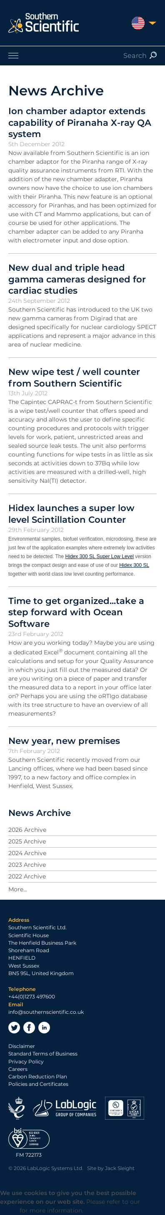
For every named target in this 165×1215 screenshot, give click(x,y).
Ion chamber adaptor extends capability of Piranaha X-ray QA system (79, 122)
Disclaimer (21, 1046)
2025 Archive (27, 841)
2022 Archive (27, 876)
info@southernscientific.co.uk (46, 1012)
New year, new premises (64, 740)
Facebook (29, 1027)
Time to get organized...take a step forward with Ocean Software (76, 612)
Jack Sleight (120, 1168)
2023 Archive (27, 864)
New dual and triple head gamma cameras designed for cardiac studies (77, 279)
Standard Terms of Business (43, 1053)
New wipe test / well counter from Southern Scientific (74, 377)
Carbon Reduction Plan (37, 1076)
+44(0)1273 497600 (31, 996)
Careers (18, 1069)
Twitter (14, 1027)
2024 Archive (27, 853)
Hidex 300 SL (134, 565)
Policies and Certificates (38, 1084)
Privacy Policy (26, 1061)
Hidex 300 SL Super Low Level (99, 556)
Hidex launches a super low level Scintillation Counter (71, 513)
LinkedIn (44, 1027)
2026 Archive (27, 829)
